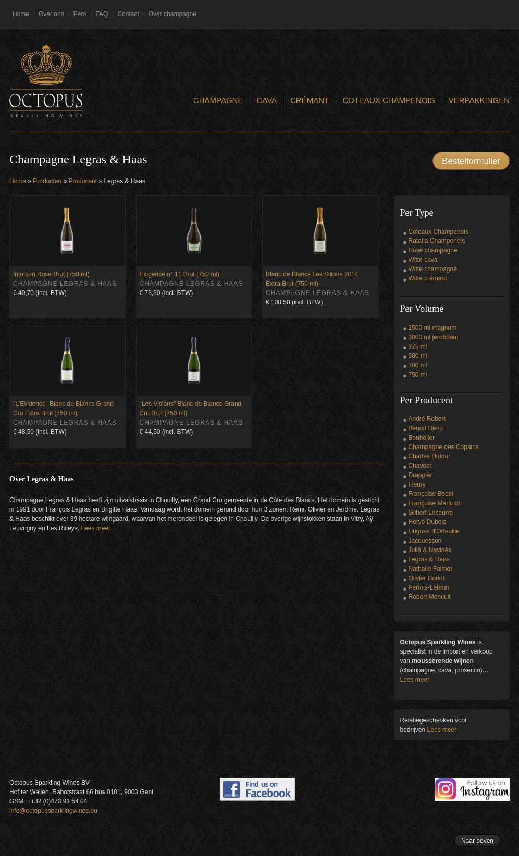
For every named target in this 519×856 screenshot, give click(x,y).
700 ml (418, 365)
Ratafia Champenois (437, 241)
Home (21, 14)
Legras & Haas (429, 559)
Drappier (421, 475)
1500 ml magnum (433, 327)
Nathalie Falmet (430, 568)
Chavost (420, 465)
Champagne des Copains (444, 447)
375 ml (418, 346)
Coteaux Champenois (388, 100)
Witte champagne (433, 269)
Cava (266, 100)
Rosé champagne (433, 250)
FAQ (101, 14)
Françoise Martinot (434, 503)
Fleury (417, 484)
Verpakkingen (479, 100)
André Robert (427, 419)
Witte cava (423, 259)
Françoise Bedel (431, 493)
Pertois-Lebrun (429, 587)
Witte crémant (428, 278)
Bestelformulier (471, 161)
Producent (82, 181)
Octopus (45, 80)
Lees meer (95, 528)
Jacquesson (425, 540)
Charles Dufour (430, 456)
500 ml (418, 356)
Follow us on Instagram (472, 789)
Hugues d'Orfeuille (434, 531)
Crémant (309, 100)
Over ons (51, 14)
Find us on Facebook (257, 789)
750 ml (418, 374)
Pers (79, 14)
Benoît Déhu (426, 428)
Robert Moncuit (430, 597)
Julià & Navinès (430, 550)
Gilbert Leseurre (431, 512)
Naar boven (477, 841)
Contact (128, 14)
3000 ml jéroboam (434, 337)
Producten (47, 181)
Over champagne (172, 14)
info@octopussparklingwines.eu (53, 810)
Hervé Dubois (428, 522)
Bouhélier (422, 437)
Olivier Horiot (426, 578)
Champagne (218, 100)
